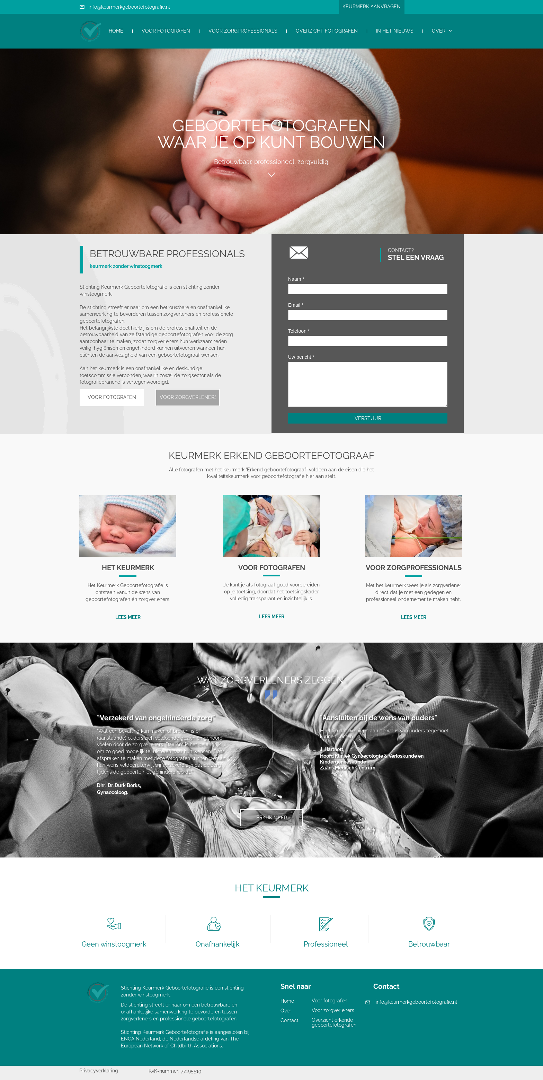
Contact (290, 1020)
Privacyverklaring (98, 1070)
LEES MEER (128, 617)
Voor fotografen (329, 1000)
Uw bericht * (301, 357)
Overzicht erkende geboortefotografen (334, 1022)
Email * (295, 305)
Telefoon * (299, 331)
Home (287, 1001)
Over (286, 1010)
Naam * (296, 279)
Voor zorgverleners (333, 1010)
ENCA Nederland (140, 1039)
